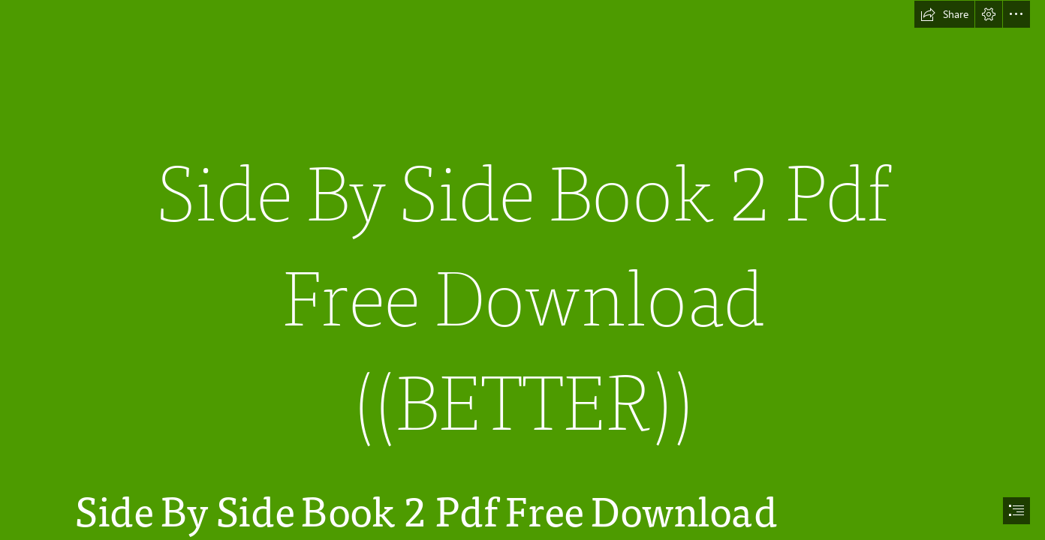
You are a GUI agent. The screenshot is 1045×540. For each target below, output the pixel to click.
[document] (522, 270)
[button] (944, 14)
